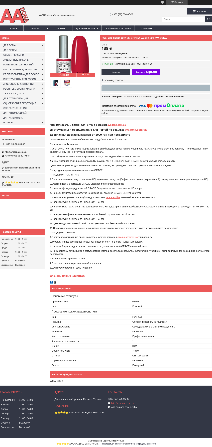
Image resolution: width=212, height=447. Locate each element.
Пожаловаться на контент (112, 444)
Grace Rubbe (113, 197)
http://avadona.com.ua (15, 152)
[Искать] (208, 19)
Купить (115, 72)
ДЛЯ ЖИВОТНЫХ (13, 117)
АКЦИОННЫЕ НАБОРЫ (16, 59)
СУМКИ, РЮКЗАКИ (13, 55)
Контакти (146, 28)
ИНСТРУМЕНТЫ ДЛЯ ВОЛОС (19, 79)
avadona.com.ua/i (136, 129)
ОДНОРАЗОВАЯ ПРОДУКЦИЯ (19, 103)
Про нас (61, 28)
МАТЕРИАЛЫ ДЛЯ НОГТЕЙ (18, 64)
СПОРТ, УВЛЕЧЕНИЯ (15, 108)
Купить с (146, 72)
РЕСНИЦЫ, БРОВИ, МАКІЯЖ (19, 88)
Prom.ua (120, 441)
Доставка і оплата (87, 28)
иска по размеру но (127, 237)
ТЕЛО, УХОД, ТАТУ (13, 93)
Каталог (35, 28)
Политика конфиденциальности (141, 444)
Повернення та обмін (118, 28)
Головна (12, 28)
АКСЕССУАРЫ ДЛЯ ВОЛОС (18, 84)
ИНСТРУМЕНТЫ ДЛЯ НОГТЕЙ (20, 69)
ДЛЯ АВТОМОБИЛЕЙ (15, 113)
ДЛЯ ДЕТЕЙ (9, 50)
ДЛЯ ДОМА (9, 45)
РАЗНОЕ (8, 122)
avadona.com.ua (116, 125)
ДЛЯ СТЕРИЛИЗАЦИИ (15, 98)
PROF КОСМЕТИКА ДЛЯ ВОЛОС (21, 74)
